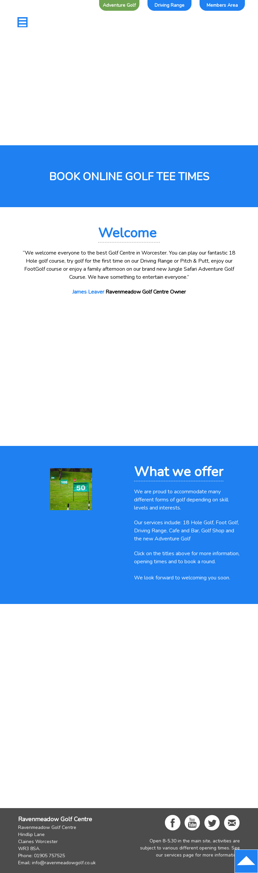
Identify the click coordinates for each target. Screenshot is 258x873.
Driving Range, (151, 530)
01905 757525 (49, 855)
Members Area (222, 5)
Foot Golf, (227, 522)
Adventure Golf (119, 5)
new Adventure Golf (166, 538)
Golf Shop (212, 530)
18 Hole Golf (198, 522)
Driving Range (169, 5)
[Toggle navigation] (22, 22)
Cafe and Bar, (184, 530)
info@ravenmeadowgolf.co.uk (64, 863)
